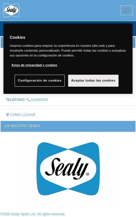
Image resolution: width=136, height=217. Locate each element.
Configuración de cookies (40, 80)
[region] (68, 58)
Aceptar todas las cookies (93, 80)
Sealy (35, 10)
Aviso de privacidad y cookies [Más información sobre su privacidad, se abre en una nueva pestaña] (34, 65)
